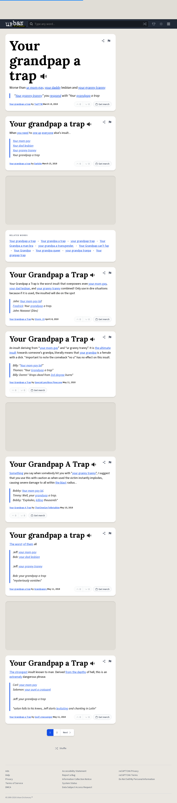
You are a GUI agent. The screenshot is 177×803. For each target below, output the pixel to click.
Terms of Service (14, 783)
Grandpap (37, 370)
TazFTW (38, 104)
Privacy (9, 779)
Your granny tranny (29, 95)
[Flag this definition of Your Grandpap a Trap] (110, 273)
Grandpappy (40, 589)
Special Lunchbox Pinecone (48, 382)
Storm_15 (40, 319)
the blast (60, 483)
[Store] (154, 24)
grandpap (83, 95)
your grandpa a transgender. (56, 246)
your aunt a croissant (38, 690)
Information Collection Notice (77, 779)
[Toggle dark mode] (161, 24)
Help (7, 775)
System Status (69, 783)
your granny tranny (91, 87)
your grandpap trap (83, 241)
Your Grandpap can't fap (94, 246)
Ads (7, 771)
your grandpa (88, 353)
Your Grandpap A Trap (20, 507)
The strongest (18, 672)
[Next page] (67, 732)
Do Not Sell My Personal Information (137, 779)
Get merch (102, 104)
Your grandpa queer (48, 250)
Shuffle (60, 748)
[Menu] (169, 24)
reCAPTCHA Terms (128, 775)
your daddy (53, 87)
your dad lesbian (19, 288)
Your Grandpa (22, 250)
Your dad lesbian (23, 146)
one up (37, 133)
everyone (47, 133)
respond (55, 95)
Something (16, 473)
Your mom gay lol (30, 301)
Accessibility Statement (74, 771)
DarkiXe (38, 163)
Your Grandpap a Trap (20, 319)
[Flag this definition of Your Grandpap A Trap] (110, 462)
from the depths (75, 672)
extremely (15, 677)
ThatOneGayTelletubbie (47, 507)
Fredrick (18, 306)
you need (22, 133)
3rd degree (58, 375)
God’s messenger (43, 717)
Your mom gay (21, 141)
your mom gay (97, 284)
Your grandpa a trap (53, 241)
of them (28, 544)
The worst (15, 544)
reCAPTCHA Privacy (129, 771)
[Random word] (145, 24)
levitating (62, 708)
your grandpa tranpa (78, 250)
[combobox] (88, 24)
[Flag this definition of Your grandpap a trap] (109, 40)
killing (39, 500)
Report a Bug (68, 775)
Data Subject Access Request (77, 787)
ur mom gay (34, 87)
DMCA (8, 787)
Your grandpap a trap (20, 104)
